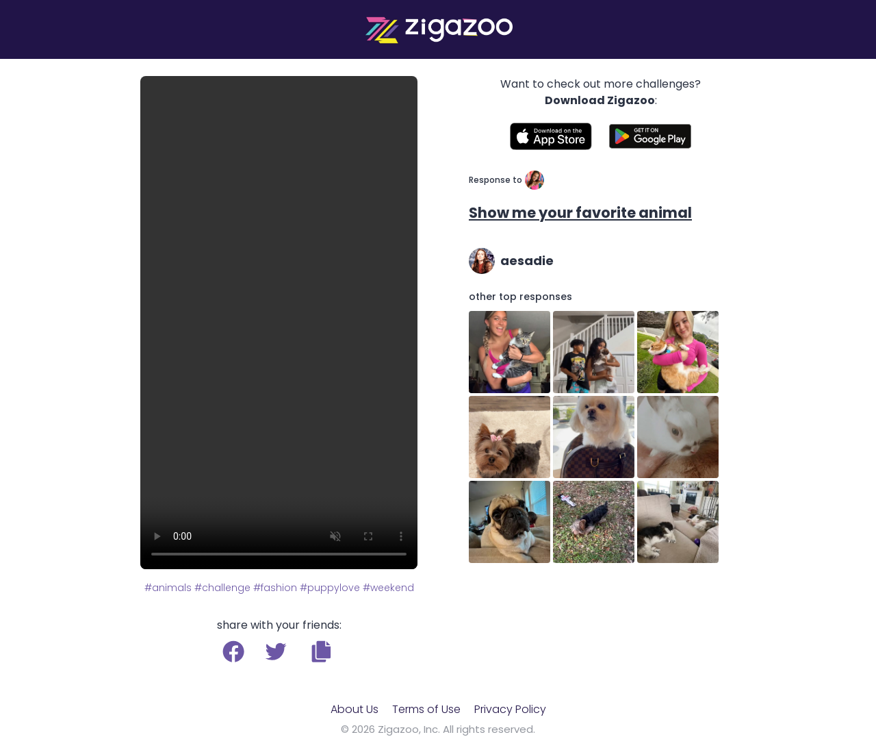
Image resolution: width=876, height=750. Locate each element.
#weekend (388, 588)
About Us (354, 709)
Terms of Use (426, 709)
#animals (168, 588)
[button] (321, 651)
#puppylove (330, 588)
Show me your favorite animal (580, 213)
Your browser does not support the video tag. (278, 322)
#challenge (222, 588)
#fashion (275, 588)
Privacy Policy (510, 709)
